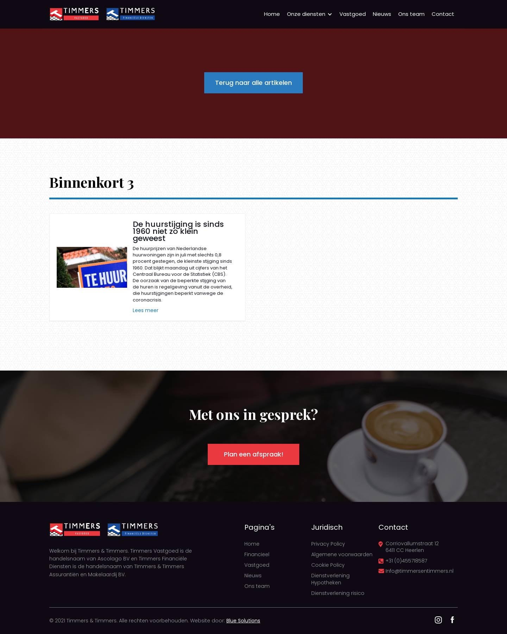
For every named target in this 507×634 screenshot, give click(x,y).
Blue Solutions (243, 620)
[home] (74, 14)
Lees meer (145, 310)
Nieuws (382, 14)
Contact (443, 14)
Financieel (256, 554)
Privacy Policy (328, 543)
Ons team (411, 14)
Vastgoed (352, 14)
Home (272, 14)
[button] (309, 14)
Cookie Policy (328, 564)
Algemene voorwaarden (342, 554)
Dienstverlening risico (337, 593)
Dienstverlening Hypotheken (330, 579)
